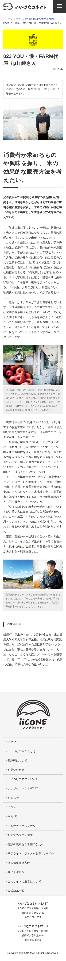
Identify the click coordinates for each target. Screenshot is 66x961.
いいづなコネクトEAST (21, 779)
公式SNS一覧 (15, 890)
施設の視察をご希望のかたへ (25, 844)
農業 (17, 23)
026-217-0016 (33, 940)
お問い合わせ (15, 769)
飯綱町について (16, 760)
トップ (6, 19)
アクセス (12, 741)
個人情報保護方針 (18, 862)
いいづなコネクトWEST (22, 788)
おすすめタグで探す (19, 834)
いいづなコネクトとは (21, 751)
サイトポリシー (16, 872)
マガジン (17, 19)
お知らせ (12, 797)
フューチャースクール (21, 825)
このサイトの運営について (23, 881)
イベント (12, 806)
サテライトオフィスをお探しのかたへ (30, 853)
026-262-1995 (33, 917)
